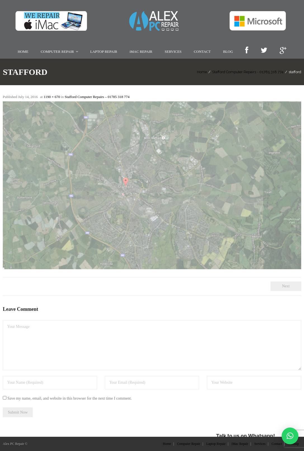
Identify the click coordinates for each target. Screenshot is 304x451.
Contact (277, 444)
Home (202, 72)
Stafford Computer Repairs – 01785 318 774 (97, 97)
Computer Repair (188, 444)
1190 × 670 (52, 97)
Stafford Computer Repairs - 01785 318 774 (248, 72)
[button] (290, 436)
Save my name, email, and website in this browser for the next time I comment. (70, 398)
